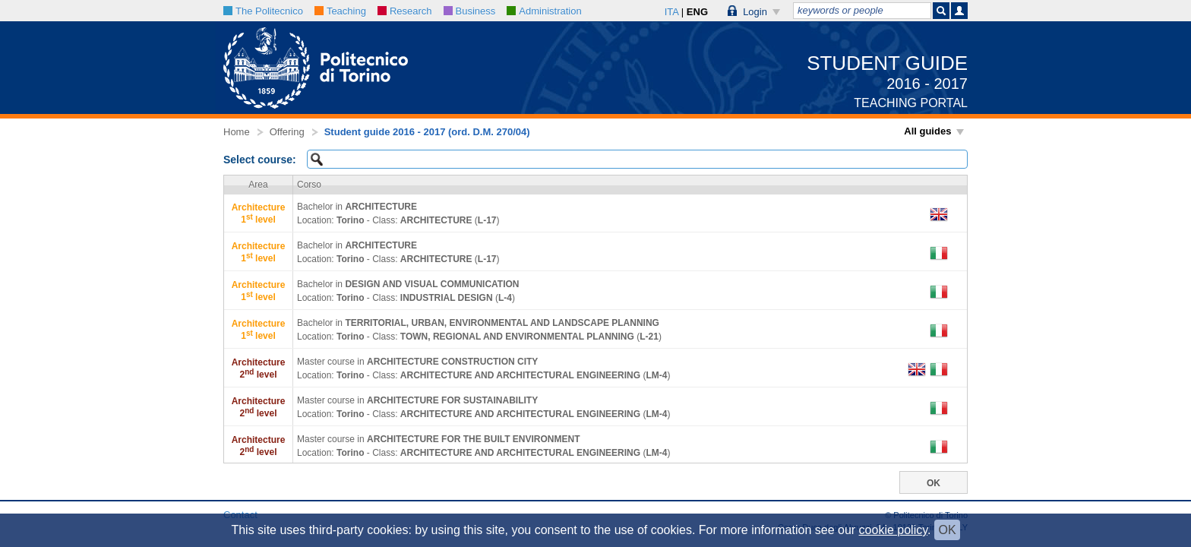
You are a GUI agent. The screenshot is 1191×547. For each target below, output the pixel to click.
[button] (754, 10)
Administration (544, 11)
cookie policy (893, 529)
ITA (672, 11)
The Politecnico (263, 11)
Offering (287, 132)
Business (470, 11)
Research (405, 11)
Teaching (340, 11)
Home (236, 132)
